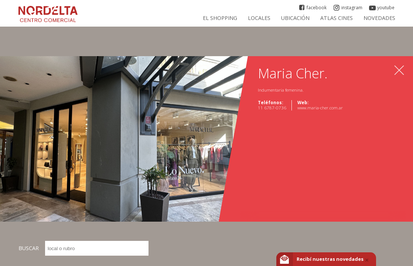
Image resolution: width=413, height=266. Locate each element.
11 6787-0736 (272, 107)
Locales (259, 18)
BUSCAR (83, 248)
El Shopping (220, 18)
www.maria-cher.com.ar (320, 107)
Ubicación (295, 18)
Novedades (379, 18)
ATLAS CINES (336, 18)
